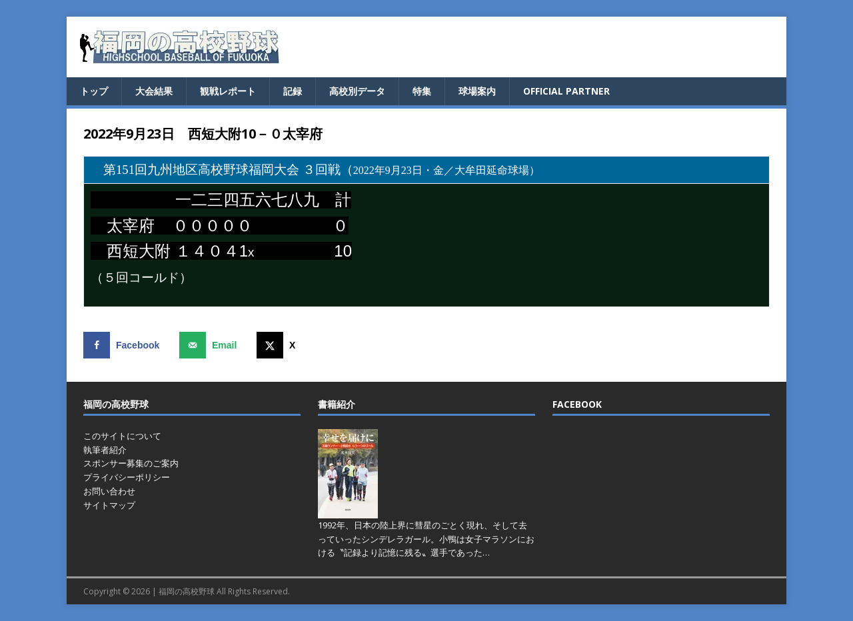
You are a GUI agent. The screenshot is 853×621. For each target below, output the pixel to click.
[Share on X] (279, 345)
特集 (422, 91)
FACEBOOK (577, 404)
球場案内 (477, 91)
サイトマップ (109, 505)
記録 (292, 91)
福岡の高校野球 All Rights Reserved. (224, 591)
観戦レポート (228, 91)
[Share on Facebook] (124, 345)
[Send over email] (211, 345)
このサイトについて (122, 436)
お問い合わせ (109, 491)
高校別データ (357, 91)
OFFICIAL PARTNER (566, 91)
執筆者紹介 (105, 450)
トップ (94, 91)
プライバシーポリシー (126, 477)
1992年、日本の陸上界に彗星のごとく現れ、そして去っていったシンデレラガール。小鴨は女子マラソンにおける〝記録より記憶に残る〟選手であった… (426, 539)
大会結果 (154, 91)
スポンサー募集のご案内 (131, 463)
